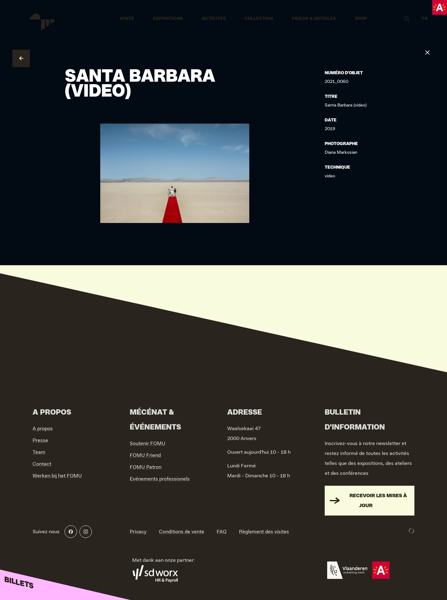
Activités (214, 18)
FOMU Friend (145, 455)
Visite (127, 18)
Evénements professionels (160, 478)
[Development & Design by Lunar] (411, 530)
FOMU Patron (145, 467)
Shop (361, 18)
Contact (42, 463)
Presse (40, 440)
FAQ (222, 531)
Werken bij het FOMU (57, 475)
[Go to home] (41, 18)
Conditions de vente (181, 531)
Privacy (138, 531)
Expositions (168, 18)
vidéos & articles (313, 18)
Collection (258, 18)
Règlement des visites (264, 531)
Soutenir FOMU (147, 443)
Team (39, 452)
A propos (43, 428)
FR (425, 18)
